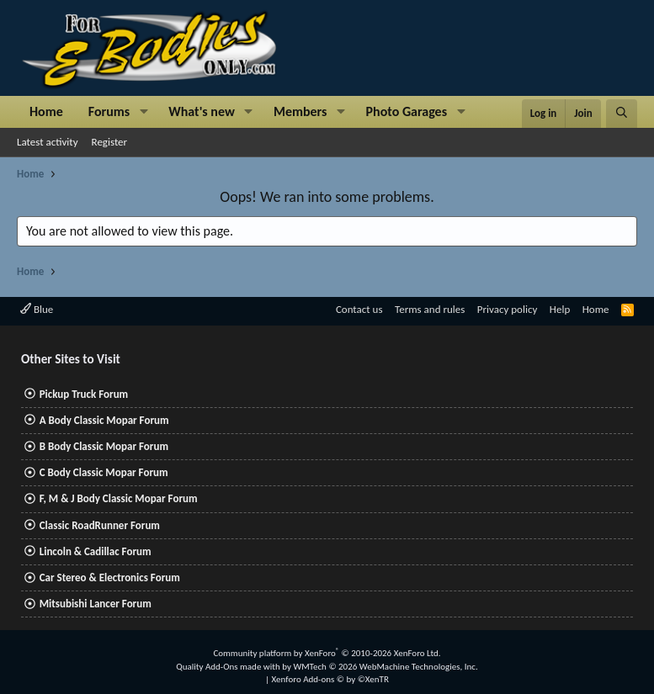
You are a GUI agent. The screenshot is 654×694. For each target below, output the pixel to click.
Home (46, 111)
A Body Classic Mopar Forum (104, 420)
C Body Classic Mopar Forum (104, 472)
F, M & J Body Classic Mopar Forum (119, 498)
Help (560, 309)
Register (110, 141)
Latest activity (47, 141)
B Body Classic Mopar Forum (104, 446)
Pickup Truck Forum (84, 394)
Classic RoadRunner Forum (100, 525)
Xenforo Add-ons (330, 679)
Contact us (359, 309)
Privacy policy (507, 309)
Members (300, 111)
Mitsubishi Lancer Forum (96, 603)
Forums (109, 111)
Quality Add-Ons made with (229, 666)
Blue (36, 309)
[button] (143, 112)
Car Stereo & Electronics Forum (110, 577)
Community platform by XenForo (326, 653)
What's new (201, 111)
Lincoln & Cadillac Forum (96, 551)
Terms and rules (430, 309)
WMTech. (385, 666)
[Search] (621, 113)
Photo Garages (407, 111)
